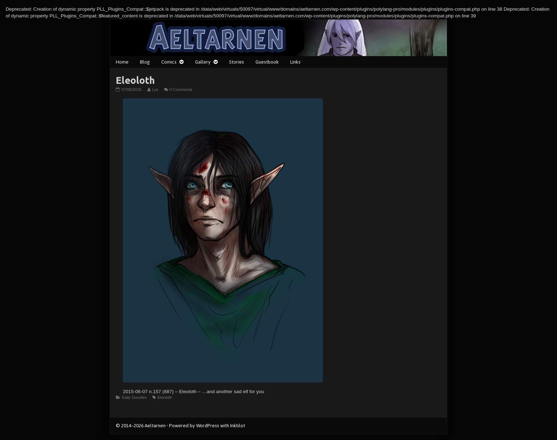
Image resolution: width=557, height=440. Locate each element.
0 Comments (180, 89)
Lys (155, 89)
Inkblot (237, 425)
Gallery (203, 62)
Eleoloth (164, 397)
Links (295, 62)
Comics (169, 62)
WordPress (207, 425)
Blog (145, 62)
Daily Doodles (134, 397)
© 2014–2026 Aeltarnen (141, 425)
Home (122, 62)
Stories (236, 62)
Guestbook (267, 62)
